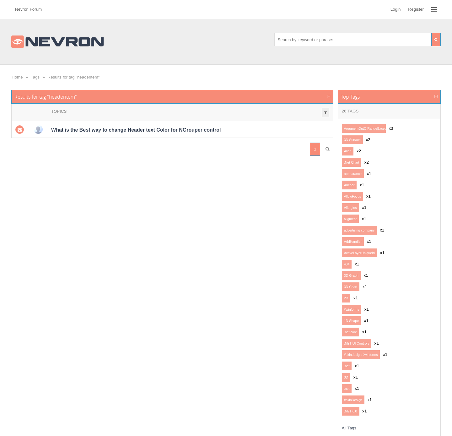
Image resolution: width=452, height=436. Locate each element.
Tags (35, 77)
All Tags (349, 428)
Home (17, 77)
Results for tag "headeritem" (74, 77)
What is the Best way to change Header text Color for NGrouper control (136, 130)
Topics (59, 111)
